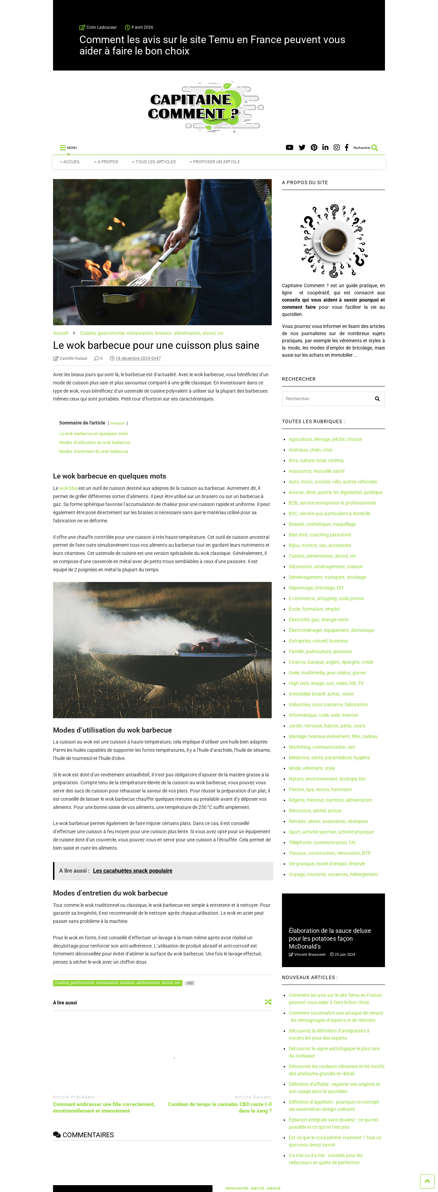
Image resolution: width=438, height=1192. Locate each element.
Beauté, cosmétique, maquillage (322, 524)
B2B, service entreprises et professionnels (332, 503)
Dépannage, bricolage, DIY (316, 588)
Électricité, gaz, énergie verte (318, 619)
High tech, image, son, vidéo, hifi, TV (326, 683)
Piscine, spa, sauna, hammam (320, 789)
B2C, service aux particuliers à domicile (329, 513)
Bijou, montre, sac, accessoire (320, 545)
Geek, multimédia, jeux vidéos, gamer (327, 672)
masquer (117, 423)
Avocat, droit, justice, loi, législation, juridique (335, 492)
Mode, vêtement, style (312, 768)
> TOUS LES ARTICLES (154, 161)
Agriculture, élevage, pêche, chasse (325, 439)
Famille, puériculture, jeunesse (320, 651)
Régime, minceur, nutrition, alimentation (330, 800)
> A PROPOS (106, 161)
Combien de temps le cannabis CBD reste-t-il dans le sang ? (220, 1107)
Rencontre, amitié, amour (315, 810)
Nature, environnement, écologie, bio (327, 779)
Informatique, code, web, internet (323, 715)
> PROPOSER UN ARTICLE (215, 161)
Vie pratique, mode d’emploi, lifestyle (327, 863)
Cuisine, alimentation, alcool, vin (322, 556)
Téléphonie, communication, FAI (322, 842)
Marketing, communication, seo (322, 747)
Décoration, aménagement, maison (326, 566)
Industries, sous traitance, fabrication (328, 704)
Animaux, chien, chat (311, 450)
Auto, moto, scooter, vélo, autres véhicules (333, 481)
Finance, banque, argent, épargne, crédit (331, 662)
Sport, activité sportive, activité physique (331, 832)
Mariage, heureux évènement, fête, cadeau (333, 736)
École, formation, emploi (314, 609)
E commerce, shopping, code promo (326, 598)
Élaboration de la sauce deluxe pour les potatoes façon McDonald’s (330, 938)
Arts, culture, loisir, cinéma (316, 460)
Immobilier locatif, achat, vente (321, 694)
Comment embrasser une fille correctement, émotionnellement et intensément (104, 1107)
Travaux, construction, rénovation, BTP (330, 853)
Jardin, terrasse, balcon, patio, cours (327, 725)
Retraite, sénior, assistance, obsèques (328, 821)
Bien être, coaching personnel (320, 534)
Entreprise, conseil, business (318, 641)
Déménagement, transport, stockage (327, 577)
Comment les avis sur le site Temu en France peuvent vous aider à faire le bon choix (212, 45)
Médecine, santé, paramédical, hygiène (329, 757)
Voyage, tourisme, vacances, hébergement (333, 874)
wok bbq (68, 488)
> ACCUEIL (70, 161)
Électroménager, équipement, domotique (331, 630)
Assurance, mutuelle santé (317, 471)
